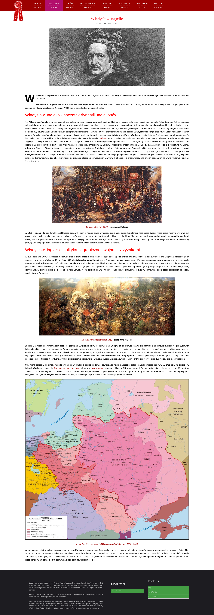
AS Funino (153, 596)
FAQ (150, 588)
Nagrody (152, 592)
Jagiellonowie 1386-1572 (107, 24)
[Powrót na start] (18, 11)
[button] (54, 5)
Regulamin (116, 591)
